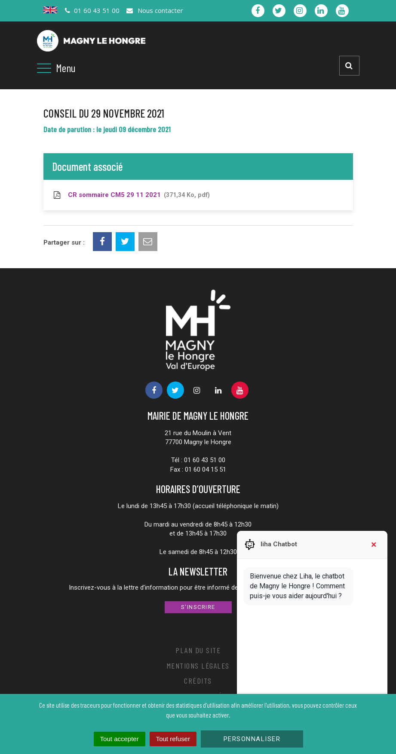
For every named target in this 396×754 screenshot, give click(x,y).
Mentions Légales (198, 665)
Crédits (198, 680)
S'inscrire (198, 607)
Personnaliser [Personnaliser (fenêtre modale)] (252, 739)
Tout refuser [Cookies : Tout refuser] (173, 738)
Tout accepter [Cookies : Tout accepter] (119, 738)
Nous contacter (154, 10)
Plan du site (198, 650)
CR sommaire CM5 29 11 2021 (131, 195)
